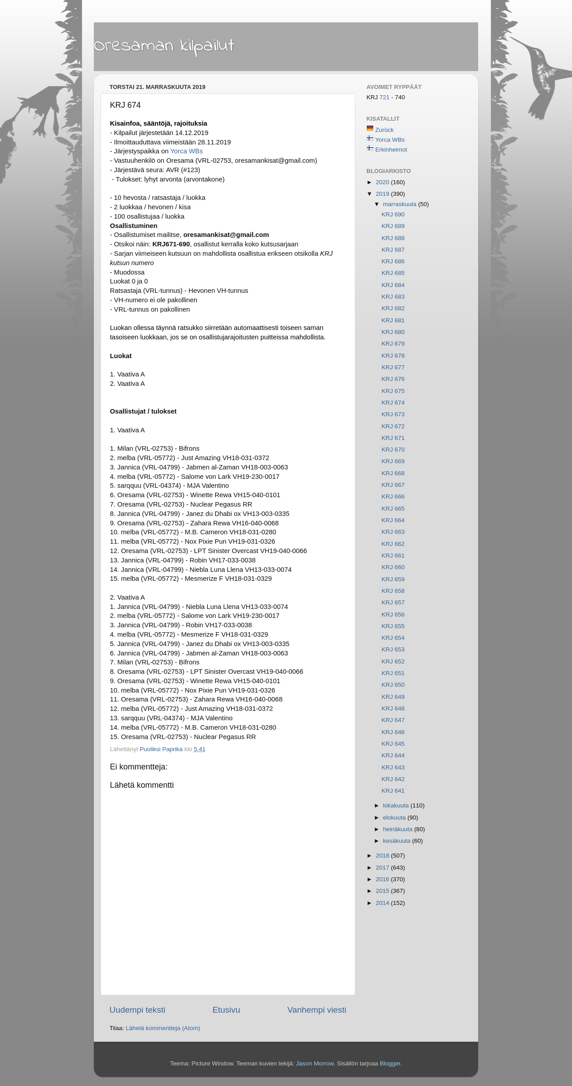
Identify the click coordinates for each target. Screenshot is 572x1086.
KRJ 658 (393, 590)
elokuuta (395, 817)
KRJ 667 (393, 485)
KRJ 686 (393, 261)
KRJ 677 (393, 367)
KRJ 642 (393, 779)
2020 (383, 182)
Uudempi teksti (137, 1009)
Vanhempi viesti (316, 1009)
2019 (383, 193)
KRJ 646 (393, 732)
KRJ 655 (393, 626)
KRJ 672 (393, 426)
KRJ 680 (393, 332)
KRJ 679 (393, 343)
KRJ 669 (393, 461)
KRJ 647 (393, 720)
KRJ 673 (393, 414)
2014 (383, 903)
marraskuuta (400, 204)
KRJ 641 (393, 790)
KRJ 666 (393, 496)
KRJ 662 (393, 544)
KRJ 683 (393, 296)
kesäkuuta (397, 840)
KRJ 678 (393, 355)
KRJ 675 (393, 391)
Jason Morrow (314, 1063)
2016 (383, 879)
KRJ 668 (393, 473)
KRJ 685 (393, 273)
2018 (383, 855)
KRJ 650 (393, 684)
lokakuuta (397, 805)
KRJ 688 (393, 238)
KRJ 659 (393, 579)
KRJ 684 (393, 285)
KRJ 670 (393, 449)
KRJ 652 (393, 661)
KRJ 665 (393, 508)
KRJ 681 (393, 320)
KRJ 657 (393, 602)
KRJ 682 (393, 308)
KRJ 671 (393, 438)
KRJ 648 (393, 708)
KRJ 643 (393, 767)
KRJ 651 (393, 673)
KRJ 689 (393, 226)
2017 (383, 867)
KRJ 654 (393, 637)
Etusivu (226, 1009)
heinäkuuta (398, 829)
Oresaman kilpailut (164, 46)
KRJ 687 (393, 249)
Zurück (384, 130)
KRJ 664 (393, 520)
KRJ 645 (393, 743)
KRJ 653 (393, 649)
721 (385, 97)
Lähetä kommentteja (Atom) (163, 1028)
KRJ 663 (393, 531)
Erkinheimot (391, 149)
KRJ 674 (393, 402)
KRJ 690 (393, 214)
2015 (383, 890)
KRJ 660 (393, 567)
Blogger (390, 1063)
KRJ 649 (393, 696)
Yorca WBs (186, 151)
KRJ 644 (393, 755)
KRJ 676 (393, 379)
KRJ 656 (393, 614)
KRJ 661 (393, 555)
